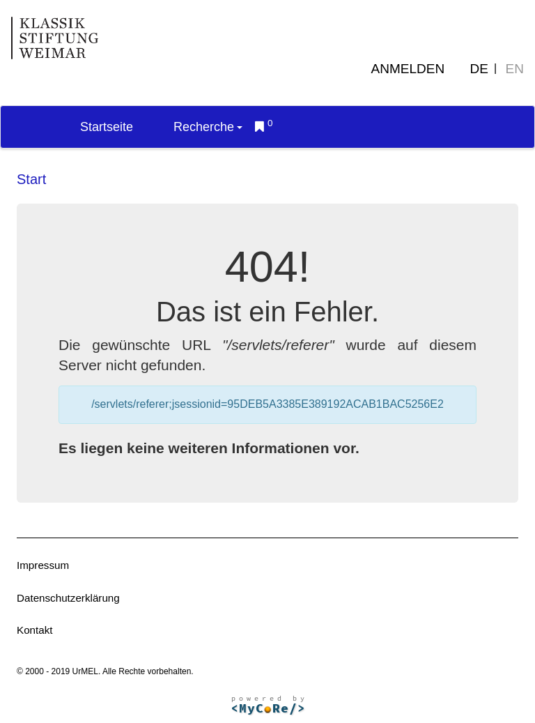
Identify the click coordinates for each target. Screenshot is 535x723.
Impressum (43, 565)
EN (515, 68)
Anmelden (408, 68)
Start (31, 179)
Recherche (207, 127)
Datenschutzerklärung (68, 598)
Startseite (106, 127)
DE (479, 68)
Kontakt (35, 630)
